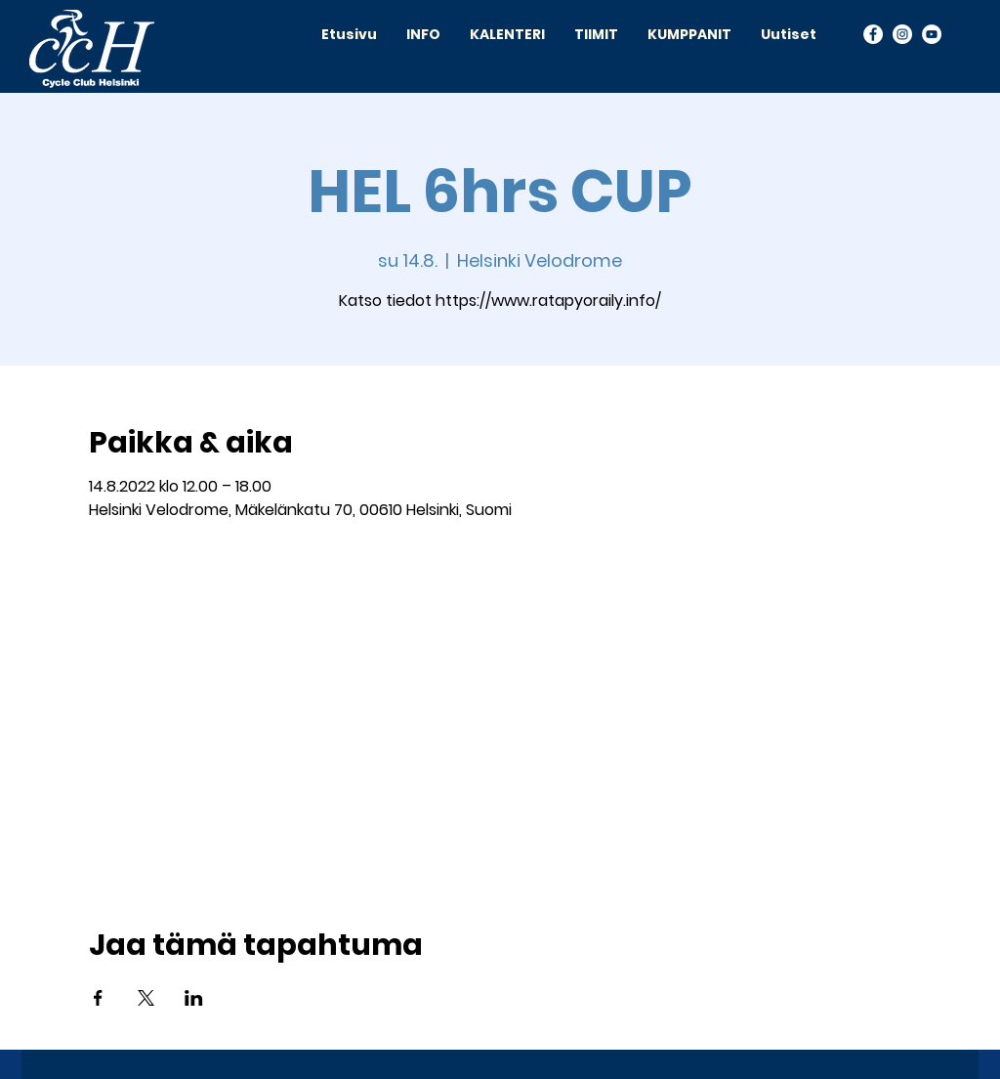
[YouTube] (931, 34)
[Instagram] (902, 34)
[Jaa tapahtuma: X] (146, 998)
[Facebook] (873, 34)
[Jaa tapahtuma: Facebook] (98, 998)
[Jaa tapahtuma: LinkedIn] (194, 998)
